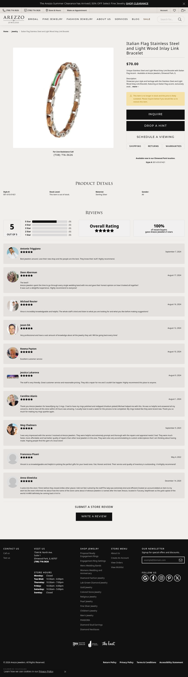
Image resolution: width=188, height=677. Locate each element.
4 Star (28, 224)
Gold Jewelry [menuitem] (86, 587)
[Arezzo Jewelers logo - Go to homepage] (14, 19)
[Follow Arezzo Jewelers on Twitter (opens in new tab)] (177, 578)
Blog (135, 19)
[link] (10, 10)
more (135, 86)
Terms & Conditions (146, 662)
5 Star (28, 221)
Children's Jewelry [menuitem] (88, 610)
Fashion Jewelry (80, 19)
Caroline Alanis (28, 396)
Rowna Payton (28, 348)
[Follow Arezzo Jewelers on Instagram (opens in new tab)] (161, 578)
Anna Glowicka (28, 477)
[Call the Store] (41, 561)
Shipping (135, 146)
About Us (104, 19)
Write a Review (94, 516)
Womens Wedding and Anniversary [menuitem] (91, 572)
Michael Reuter (28, 301)
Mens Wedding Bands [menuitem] (90, 565)
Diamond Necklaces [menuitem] (89, 629)
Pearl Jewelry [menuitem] (86, 601)
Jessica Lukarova (29, 372)
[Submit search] (180, 19)
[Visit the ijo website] (79, 644)
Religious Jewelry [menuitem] (88, 596)
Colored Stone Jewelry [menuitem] (90, 592)
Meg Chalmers (28, 425)
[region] (63, 98)
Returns (153, 146)
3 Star (28, 228)
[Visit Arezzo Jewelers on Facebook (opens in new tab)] (153, 578)
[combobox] (167, 19)
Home (5, 31)
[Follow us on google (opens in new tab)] (145, 578)
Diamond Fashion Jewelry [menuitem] (92, 578)
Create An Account (120, 558)
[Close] (184, 4)
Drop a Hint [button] (155, 126)
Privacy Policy (126, 662)
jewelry (15, 31)
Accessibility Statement (171, 662)
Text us (6, 558)
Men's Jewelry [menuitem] (86, 615)
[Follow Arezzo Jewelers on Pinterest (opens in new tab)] (169, 578)
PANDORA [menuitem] (85, 620)
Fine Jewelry (53, 19)
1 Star (28, 234)
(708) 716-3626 (63, 155)
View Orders (117, 562)
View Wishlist (117, 567)
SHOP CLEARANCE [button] (137, 4)
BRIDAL (33, 19)
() (70, 221)
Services (121, 19)
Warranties (174, 146)
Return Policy (110, 662)
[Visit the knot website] (108, 644)
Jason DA (25, 325)
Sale (146, 19)
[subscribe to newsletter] (180, 560)
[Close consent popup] (65, 672)
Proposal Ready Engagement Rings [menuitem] (89, 555)
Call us (6, 553)
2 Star (28, 231)
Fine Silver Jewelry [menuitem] (89, 606)
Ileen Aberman (28, 272)
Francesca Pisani (29, 454)
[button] (163, 10)
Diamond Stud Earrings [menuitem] (91, 624)
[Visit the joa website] (93, 644)
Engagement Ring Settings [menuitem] (93, 561)
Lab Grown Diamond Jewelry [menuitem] (93, 582)
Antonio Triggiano (30, 248)
